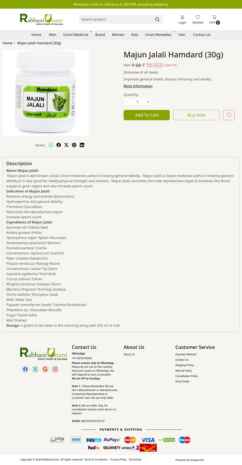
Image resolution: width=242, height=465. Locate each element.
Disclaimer (135, 459)
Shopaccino (197, 460)
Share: (40, 145)
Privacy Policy (118, 459)
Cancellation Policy (186, 376)
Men (52, 34)
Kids (134, 34)
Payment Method (185, 354)
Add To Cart (147, 115)
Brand (100, 34)
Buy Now (196, 115)
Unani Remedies (159, 34)
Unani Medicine (77, 34)
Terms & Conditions (96, 459)
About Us (129, 354)
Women (118, 34)
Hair (181, 34)
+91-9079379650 (82, 358)
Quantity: (131, 94)
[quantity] (138, 102)
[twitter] (66, 145)
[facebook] (59, 145)
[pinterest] (74, 145)
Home (36, 34)
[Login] (182, 19)
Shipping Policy (184, 365)
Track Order (182, 381)
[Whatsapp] (51, 145)
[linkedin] (82, 145)
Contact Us (202, 34)
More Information (138, 86)
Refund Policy (183, 371)
